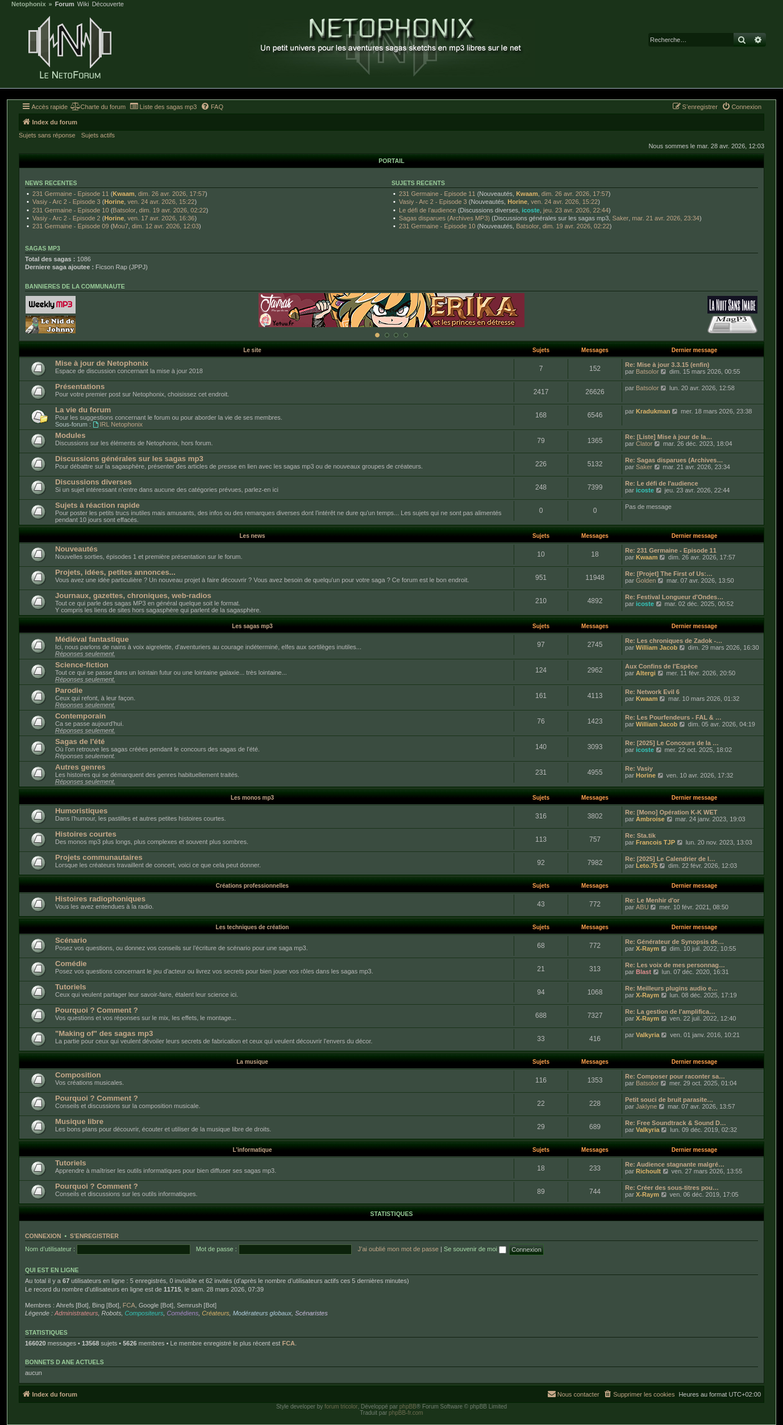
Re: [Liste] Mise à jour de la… (668, 436)
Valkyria (648, 1034)
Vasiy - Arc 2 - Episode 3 (66, 201)
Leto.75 (647, 865)
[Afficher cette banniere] (377, 335)
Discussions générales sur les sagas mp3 (129, 458)
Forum (64, 4)
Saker (620, 218)
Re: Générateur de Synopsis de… (674, 941)
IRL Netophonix (118, 424)
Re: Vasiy (639, 768)
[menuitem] (98, 107)
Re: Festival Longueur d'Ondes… (674, 597)
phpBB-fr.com (406, 1413)
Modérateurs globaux (262, 1313)
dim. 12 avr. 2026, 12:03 (165, 226)
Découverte (108, 4)
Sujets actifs (98, 135)
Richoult (648, 1171)
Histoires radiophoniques (100, 899)
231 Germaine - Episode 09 (70, 226)
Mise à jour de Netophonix (101, 363)
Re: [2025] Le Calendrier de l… (670, 858)
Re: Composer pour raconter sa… (675, 1076)
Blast (643, 971)
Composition (78, 1075)
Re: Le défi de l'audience (661, 483)
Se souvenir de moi (475, 1249)
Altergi (646, 673)
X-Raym (647, 948)
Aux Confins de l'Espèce (661, 666)
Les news (252, 536)
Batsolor (124, 210)
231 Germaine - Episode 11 (70, 193)
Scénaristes (311, 1313)
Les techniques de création (252, 927)
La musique (252, 1062)
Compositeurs (144, 1313)
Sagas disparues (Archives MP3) (444, 218)
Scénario (71, 940)
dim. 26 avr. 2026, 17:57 (171, 193)
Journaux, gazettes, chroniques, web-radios (133, 595)
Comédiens (183, 1313)
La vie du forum (83, 410)
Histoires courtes (85, 834)
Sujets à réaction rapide (97, 505)
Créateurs (215, 1313)
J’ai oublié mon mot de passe (397, 1249)
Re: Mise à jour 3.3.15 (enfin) (667, 364)
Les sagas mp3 (252, 626)
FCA (129, 1305)
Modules (70, 435)
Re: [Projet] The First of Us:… (669, 573)
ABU (642, 907)
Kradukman (653, 411)
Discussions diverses (93, 482)
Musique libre (79, 1121)
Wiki (83, 4)
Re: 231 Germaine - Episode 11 (671, 550)
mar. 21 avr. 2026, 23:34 (665, 218)
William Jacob (656, 647)
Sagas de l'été (80, 741)
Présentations (80, 386)
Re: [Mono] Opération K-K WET (671, 812)
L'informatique (252, 1150)
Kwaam (124, 193)
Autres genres (80, 767)
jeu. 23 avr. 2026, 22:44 (576, 210)
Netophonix (28, 4)
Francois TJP (655, 842)
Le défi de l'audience (427, 210)
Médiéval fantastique (92, 639)
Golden (646, 580)
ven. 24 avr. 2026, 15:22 (160, 201)
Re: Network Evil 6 (652, 691)
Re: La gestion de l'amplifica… (670, 1011)
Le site (252, 350)
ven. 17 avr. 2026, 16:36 (160, 218)
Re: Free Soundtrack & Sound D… (675, 1122)
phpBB (408, 1406)
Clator (644, 443)
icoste (531, 210)
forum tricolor (340, 1406)
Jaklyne (646, 1106)
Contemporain (80, 716)
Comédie (71, 963)
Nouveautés (76, 549)
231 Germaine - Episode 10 (70, 210)
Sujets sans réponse (47, 135)
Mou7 (120, 226)
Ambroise (650, 819)
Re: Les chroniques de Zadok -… (673, 640)
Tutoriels (70, 987)
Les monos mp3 (252, 798)
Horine (114, 201)
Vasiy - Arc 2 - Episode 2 (66, 218)
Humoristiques (81, 810)
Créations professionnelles (252, 886)
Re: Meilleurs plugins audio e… (671, 988)
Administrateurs (76, 1313)
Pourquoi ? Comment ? (96, 1010)
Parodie (68, 690)
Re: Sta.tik (640, 835)
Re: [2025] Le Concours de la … (672, 742)
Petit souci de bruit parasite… (669, 1099)
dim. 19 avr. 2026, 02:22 (172, 210)
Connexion (43, 1235)
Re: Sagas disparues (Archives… (674, 460)
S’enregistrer (94, 1235)
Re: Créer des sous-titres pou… (672, 1187)
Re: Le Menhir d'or (652, 900)
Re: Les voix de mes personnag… (675, 965)
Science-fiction (82, 665)
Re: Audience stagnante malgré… (674, 1164)
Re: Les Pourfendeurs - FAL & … (673, 717)
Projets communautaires (99, 857)
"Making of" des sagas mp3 (104, 1033)
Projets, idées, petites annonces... (115, 572)
